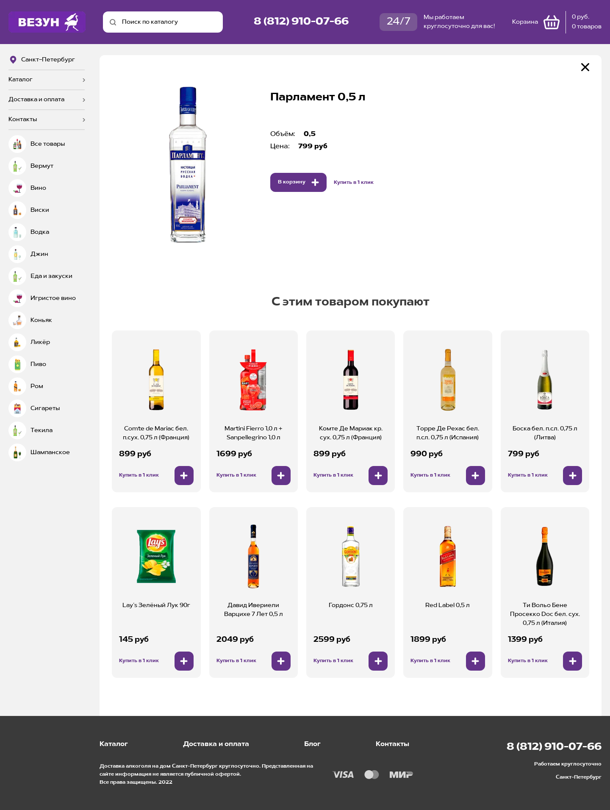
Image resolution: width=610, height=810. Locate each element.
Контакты (22, 119)
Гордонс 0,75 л (351, 605)
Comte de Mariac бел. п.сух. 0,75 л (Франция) (156, 433)
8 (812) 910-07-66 (301, 22)
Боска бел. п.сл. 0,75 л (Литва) (545, 433)
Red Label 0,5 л (447, 605)
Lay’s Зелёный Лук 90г (156, 605)
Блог (312, 744)
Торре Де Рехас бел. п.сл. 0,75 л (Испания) (447, 433)
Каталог (20, 80)
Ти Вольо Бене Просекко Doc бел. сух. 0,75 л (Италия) (545, 614)
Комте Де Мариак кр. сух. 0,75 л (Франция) (351, 433)
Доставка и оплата (36, 100)
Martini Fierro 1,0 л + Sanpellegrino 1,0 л (253, 433)
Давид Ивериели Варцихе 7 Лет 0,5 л (253, 609)
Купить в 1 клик (354, 182)
